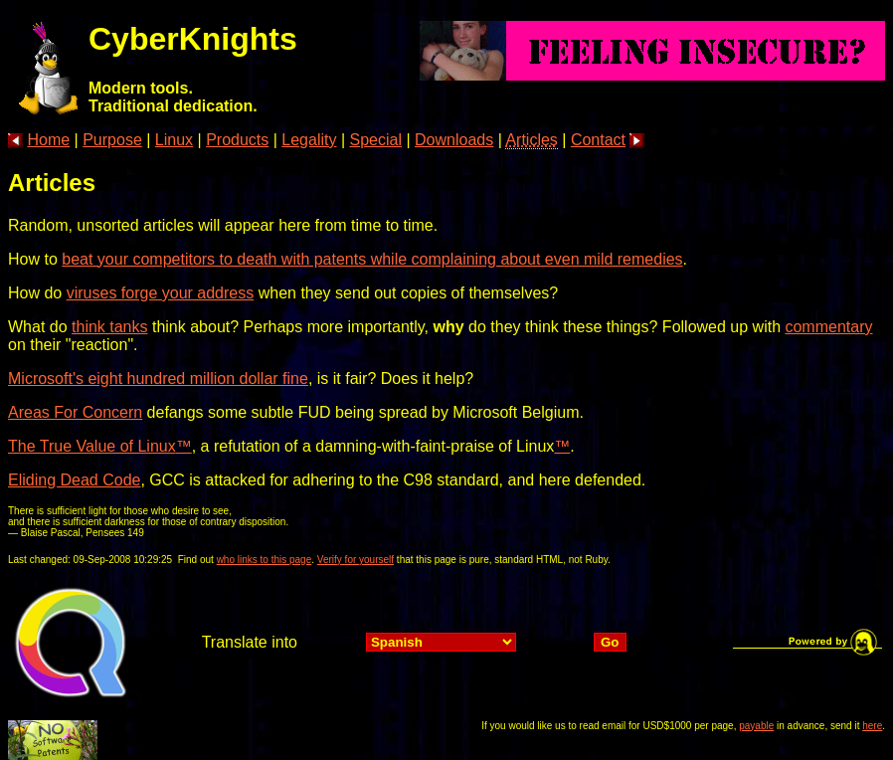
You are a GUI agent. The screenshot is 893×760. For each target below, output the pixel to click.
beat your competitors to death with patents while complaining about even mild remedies (372, 259)
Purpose (112, 139)
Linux (174, 139)
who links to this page (264, 559)
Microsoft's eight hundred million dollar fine (158, 378)
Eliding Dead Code (74, 480)
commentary (828, 326)
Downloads (454, 139)
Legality (308, 139)
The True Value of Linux (92, 446)
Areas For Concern (75, 412)
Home (48, 139)
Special (376, 139)
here (872, 725)
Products (237, 139)
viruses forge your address (161, 293)
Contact (598, 139)
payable (756, 725)
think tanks (109, 326)
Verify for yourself (355, 559)
